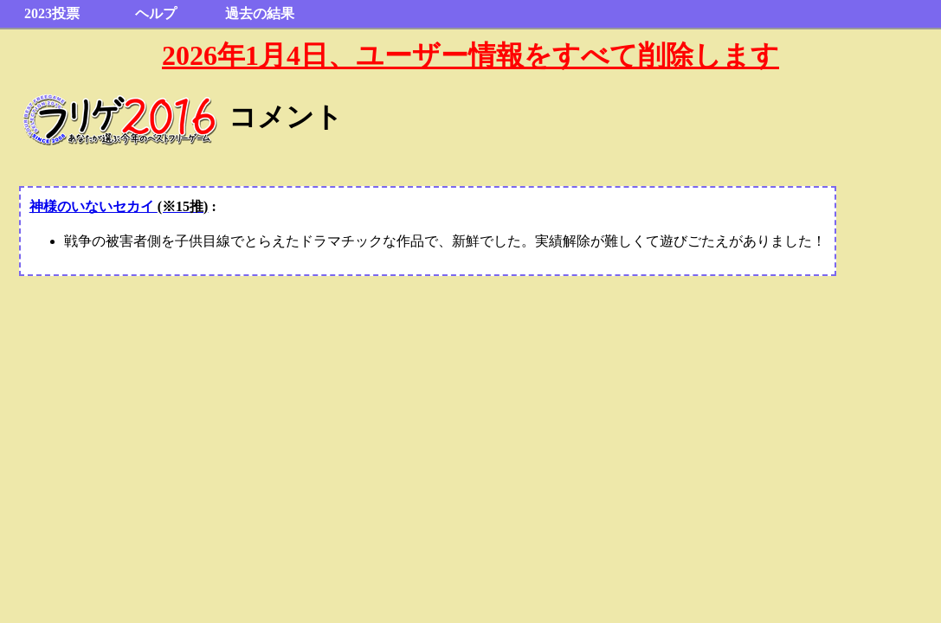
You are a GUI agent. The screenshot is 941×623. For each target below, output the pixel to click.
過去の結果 (259, 13)
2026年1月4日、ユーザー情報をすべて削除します (470, 55)
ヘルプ (156, 13)
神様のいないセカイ (119, 206)
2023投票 (52, 13)
